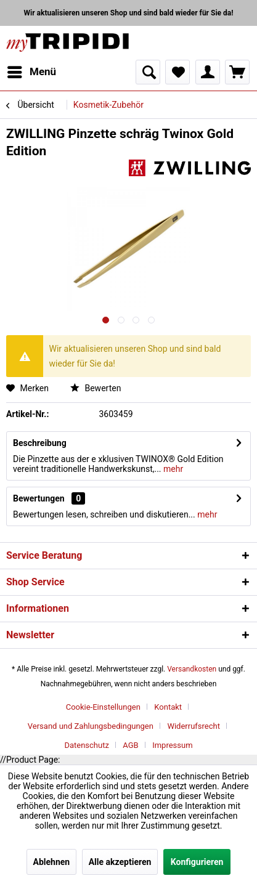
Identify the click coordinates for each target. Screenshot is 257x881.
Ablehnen (51, 862)
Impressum (172, 745)
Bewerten (95, 388)
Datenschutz (86, 745)
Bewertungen (39, 498)
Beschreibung (40, 443)
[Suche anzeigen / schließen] (148, 72)
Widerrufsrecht (193, 726)
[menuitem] (31, 72)
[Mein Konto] (207, 72)
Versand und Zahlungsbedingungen (90, 726)
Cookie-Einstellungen (103, 707)
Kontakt (168, 707)
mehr (172, 469)
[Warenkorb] (237, 72)
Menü (31, 70)
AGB (130, 745)
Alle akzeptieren (120, 862)
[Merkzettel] (177, 72)
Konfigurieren (197, 862)
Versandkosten (191, 669)
